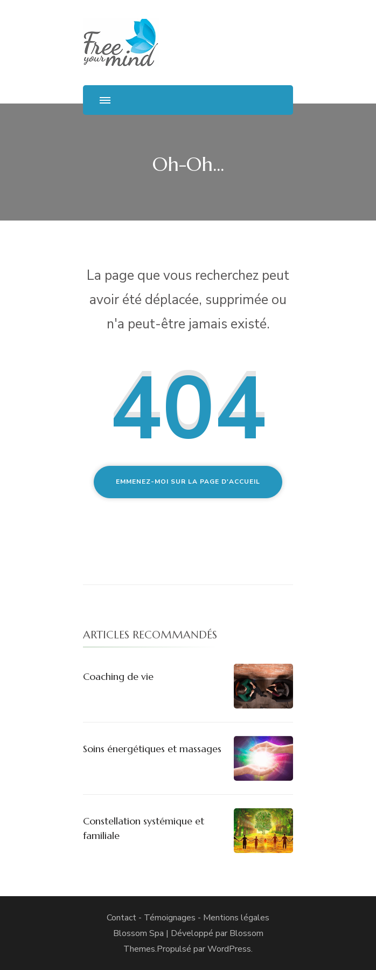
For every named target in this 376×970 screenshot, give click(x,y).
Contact (121, 918)
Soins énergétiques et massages (152, 748)
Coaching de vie (118, 676)
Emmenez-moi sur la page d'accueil (188, 481)
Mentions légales (236, 918)
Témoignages (170, 918)
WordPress (229, 949)
